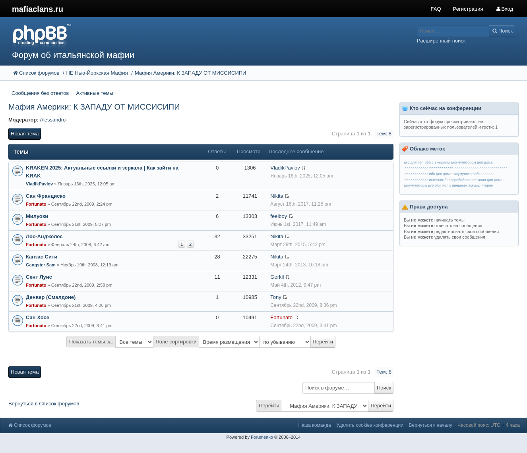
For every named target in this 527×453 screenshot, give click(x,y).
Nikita (276, 196)
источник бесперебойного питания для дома (465, 180)
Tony (275, 297)
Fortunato (36, 204)
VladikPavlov (39, 183)
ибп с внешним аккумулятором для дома (458, 162)
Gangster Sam (41, 264)
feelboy (278, 216)
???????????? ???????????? (453, 168)
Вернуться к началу (430, 425)
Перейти (269, 406)
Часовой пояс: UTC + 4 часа (488, 425)
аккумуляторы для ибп (422, 185)
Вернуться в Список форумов (43, 404)
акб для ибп (414, 162)
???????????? (416, 168)
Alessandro (53, 120)
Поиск (384, 388)
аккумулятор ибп (466, 174)
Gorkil (277, 277)
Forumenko (262, 437)
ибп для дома (440, 174)
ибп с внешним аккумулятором (468, 185)
